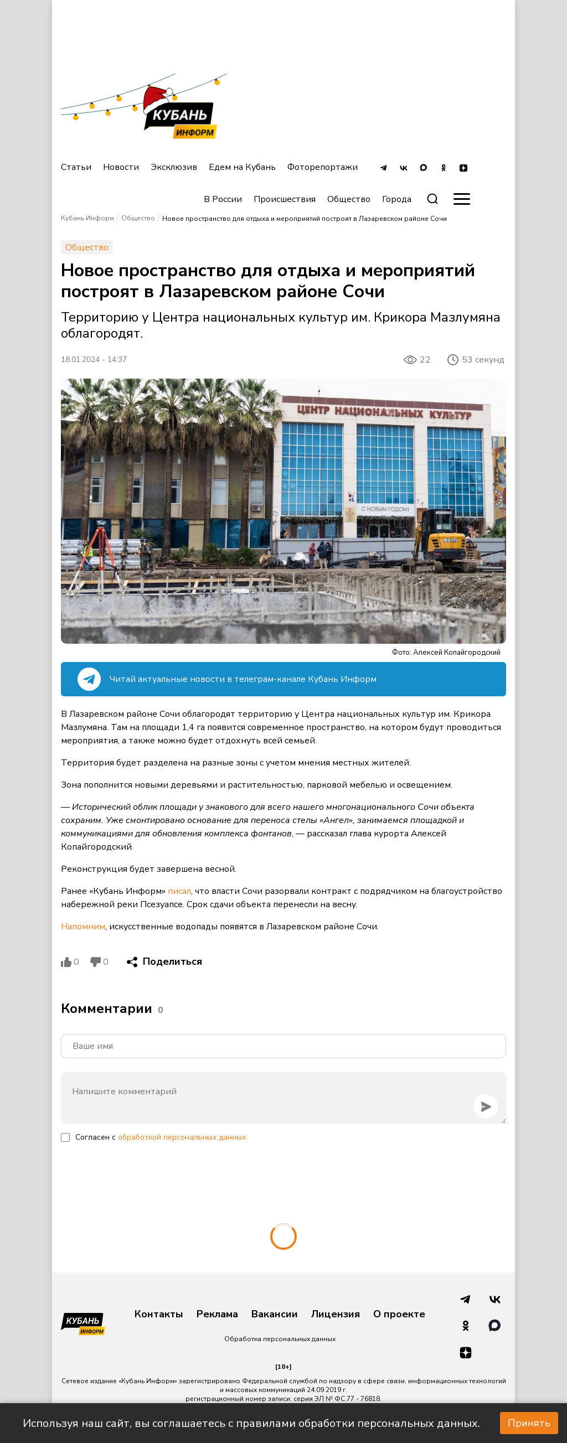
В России (223, 199)
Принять (529, 1423)
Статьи (76, 167)
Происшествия (285, 199)
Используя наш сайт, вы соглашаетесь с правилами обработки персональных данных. (251, 1423)
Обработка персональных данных (280, 1339)
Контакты (159, 1314)
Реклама (217, 1314)
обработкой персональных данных (182, 1137)
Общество (348, 199)
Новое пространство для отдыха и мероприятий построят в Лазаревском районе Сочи (304, 218)
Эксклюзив (174, 167)
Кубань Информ (87, 218)
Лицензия (335, 1314)
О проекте (399, 1314)
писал (179, 891)
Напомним (83, 926)
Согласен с (160, 1137)
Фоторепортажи (322, 167)
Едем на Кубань (242, 167)
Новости (121, 167)
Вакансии (274, 1314)
